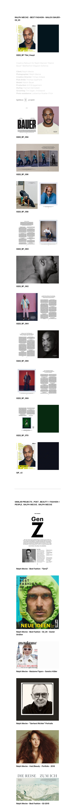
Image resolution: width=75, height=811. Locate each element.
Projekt (31, 100)
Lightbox (21, 100)
